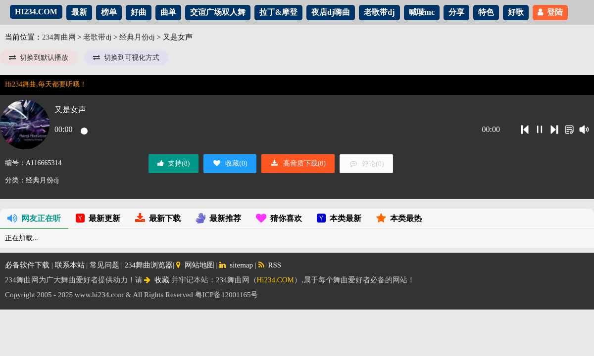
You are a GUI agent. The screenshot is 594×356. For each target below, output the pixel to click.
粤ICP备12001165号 (226, 295)
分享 (456, 12)
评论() (366, 164)
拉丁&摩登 (278, 12)
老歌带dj (379, 12)
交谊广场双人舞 (218, 12)
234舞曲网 (59, 37)
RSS (270, 265)
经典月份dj (137, 37)
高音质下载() (298, 163)
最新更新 (98, 218)
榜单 (109, 12)
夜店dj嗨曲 (330, 12)
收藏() (229, 163)
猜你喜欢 (279, 218)
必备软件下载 (27, 265)
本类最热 (399, 218)
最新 (79, 12)
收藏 (156, 280)
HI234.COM (36, 11)
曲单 (168, 12)
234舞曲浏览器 (149, 265)
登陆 (550, 12)
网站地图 (195, 265)
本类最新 (339, 218)
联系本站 (70, 265)
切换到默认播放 (38, 57)
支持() (173, 163)
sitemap (236, 265)
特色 (486, 12)
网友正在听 (34, 218)
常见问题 (104, 265)
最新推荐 (218, 218)
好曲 (139, 12)
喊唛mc (422, 12)
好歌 (516, 12)
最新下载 (158, 218)
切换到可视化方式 (126, 57)
